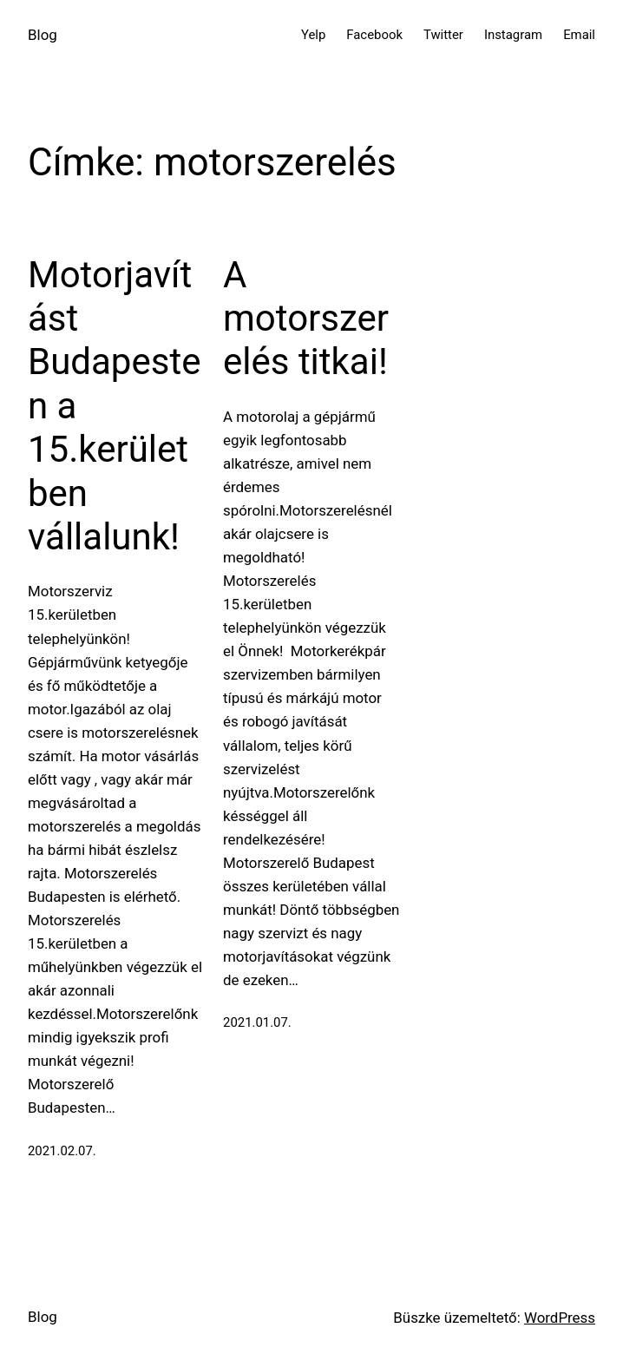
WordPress (559, 1317)
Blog (42, 34)
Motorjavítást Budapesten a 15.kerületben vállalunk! (114, 405)
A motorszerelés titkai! (306, 318)
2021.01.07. (257, 1022)
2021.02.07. (62, 1151)
